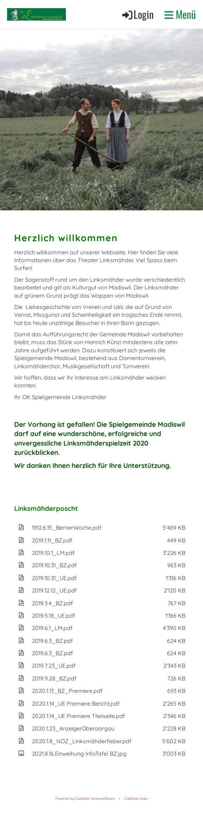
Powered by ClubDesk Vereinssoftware (85, 798)
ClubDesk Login (136, 798)
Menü (180, 14)
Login (137, 14)
